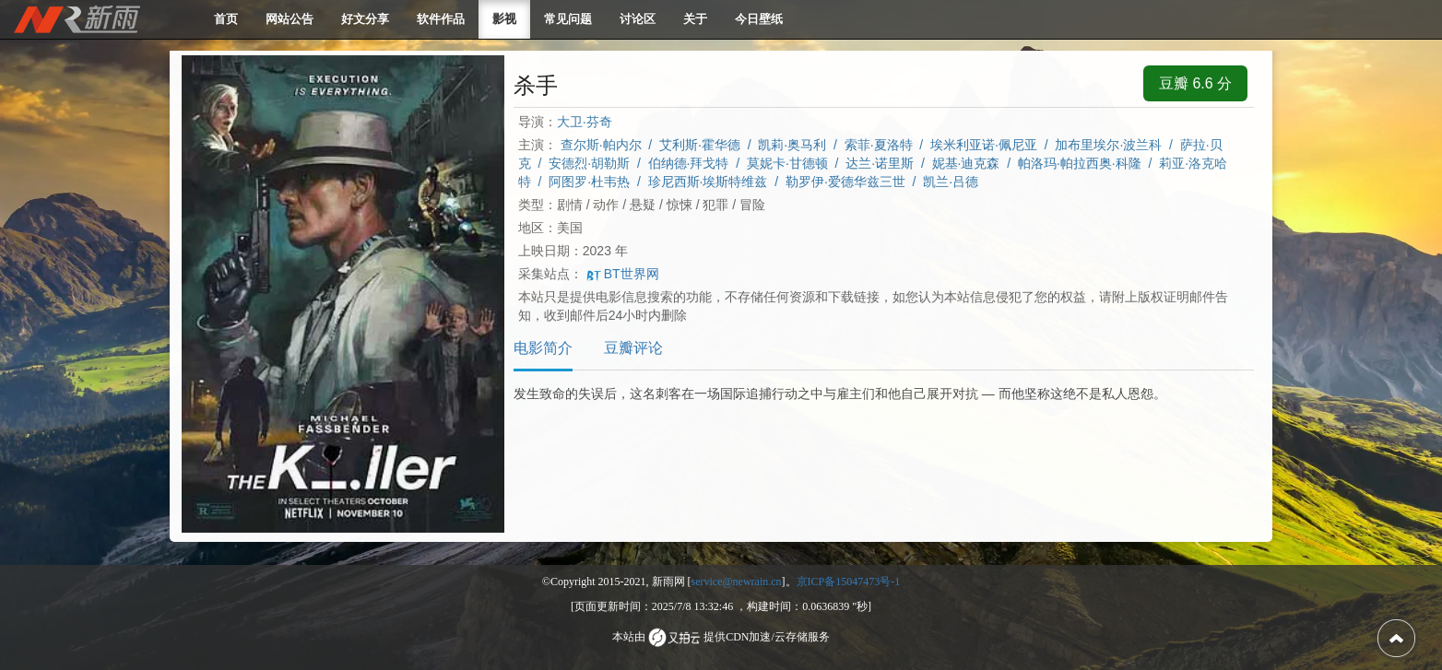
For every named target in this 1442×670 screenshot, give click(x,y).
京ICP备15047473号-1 (849, 581)
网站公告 (289, 19)
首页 (226, 19)
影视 (504, 19)
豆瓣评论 (633, 348)
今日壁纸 (759, 19)
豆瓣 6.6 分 (1195, 83)
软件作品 (441, 19)
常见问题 (568, 19)
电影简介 (543, 348)
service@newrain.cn (736, 581)
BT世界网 (622, 273)
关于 (695, 19)
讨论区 (638, 19)
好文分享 (365, 19)
